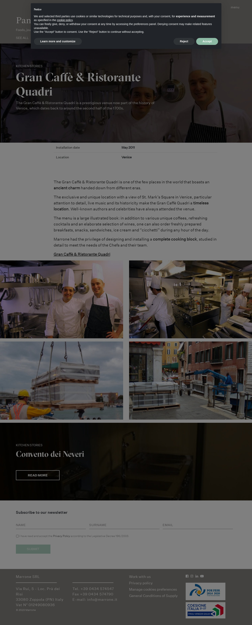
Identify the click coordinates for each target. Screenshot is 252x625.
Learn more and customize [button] (57, 41)
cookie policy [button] (64, 20)
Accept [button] (207, 41)
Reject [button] (184, 41)
